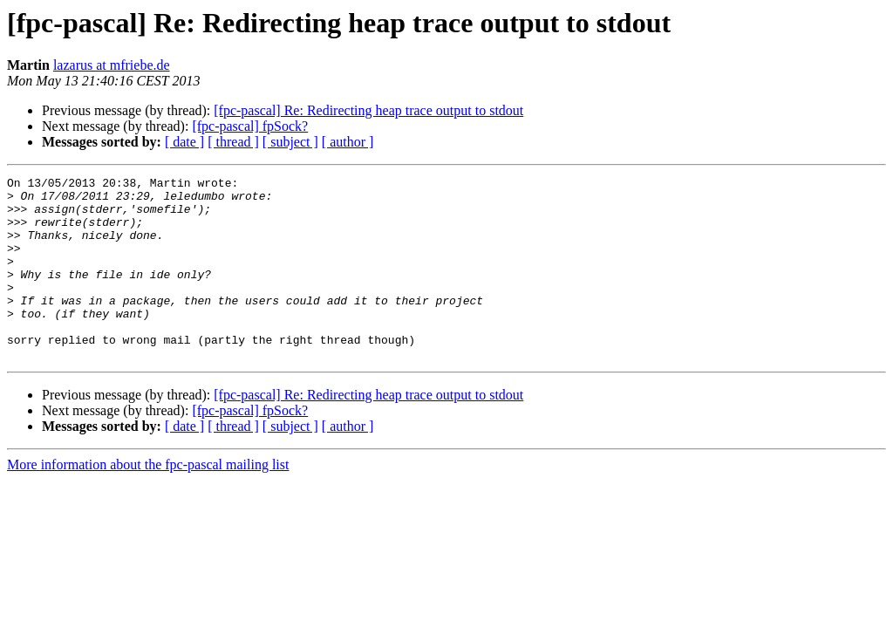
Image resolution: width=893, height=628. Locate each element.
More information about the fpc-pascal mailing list (148, 501)
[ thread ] (233, 141)
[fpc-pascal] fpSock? (250, 126)
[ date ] (184, 141)
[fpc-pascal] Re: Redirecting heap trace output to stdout (368, 110)
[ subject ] (290, 141)
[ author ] (348, 141)
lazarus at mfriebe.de (111, 65)
